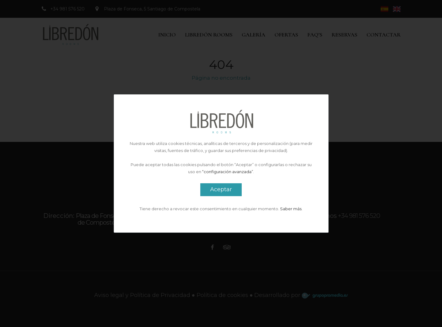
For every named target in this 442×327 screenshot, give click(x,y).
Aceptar (221, 189)
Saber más (291, 208)
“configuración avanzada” (227, 171)
